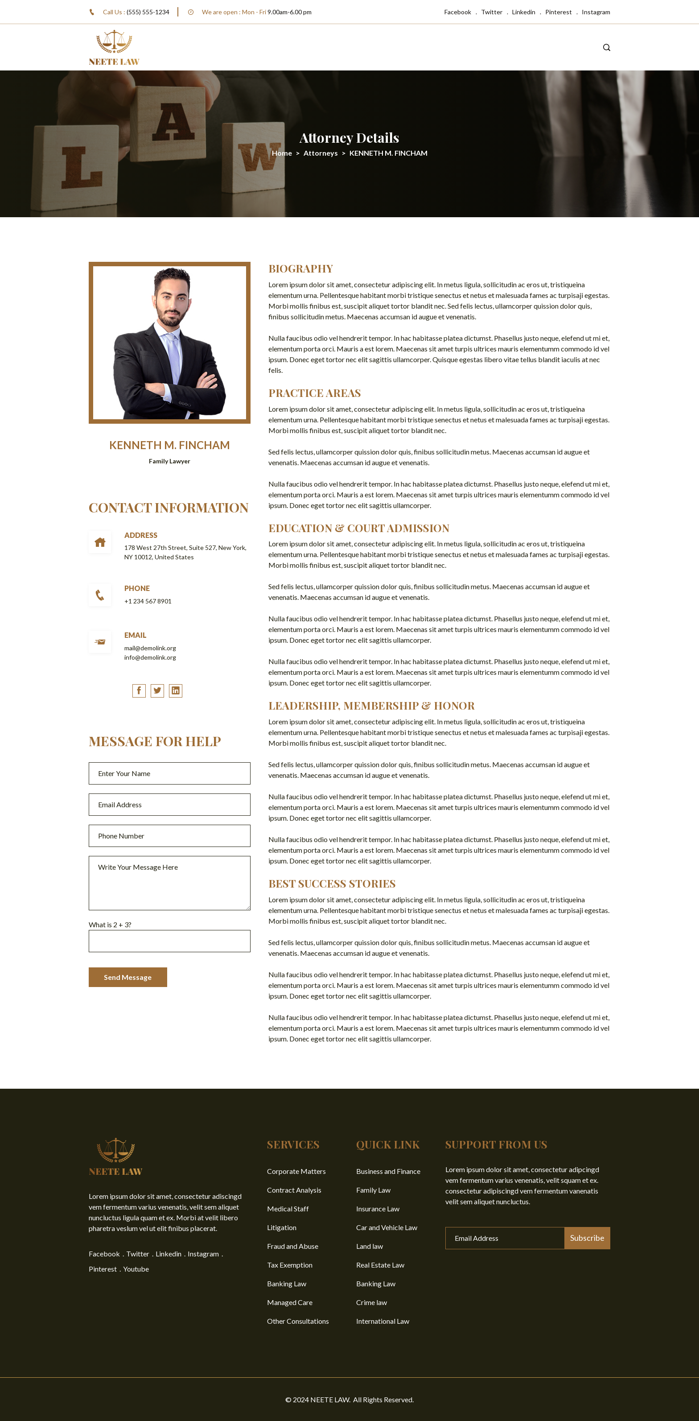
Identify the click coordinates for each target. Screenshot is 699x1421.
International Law (382, 1321)
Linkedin (523, 12)
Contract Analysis (294, 1190)
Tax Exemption (289, 1264)
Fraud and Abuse (292, 1246)
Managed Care (289, 1302)
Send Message (128, 978)
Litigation (281, 1227)
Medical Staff (288, 1208)
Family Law (373, 1190)
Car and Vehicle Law (386, 1227)
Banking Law (286, 1283)
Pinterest (558, 12)
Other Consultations (298, 1321)
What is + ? (110, 925)
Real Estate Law (380, 1264)
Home (282, 153)
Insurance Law (377, 1208)
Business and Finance (388, 1171)
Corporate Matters (296, 1171)
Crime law (371, 1302)
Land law (369, 1246)
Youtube (136, 1268)
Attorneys (321, 153)
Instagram (596, 12)
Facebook (457, 12)
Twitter (491, 12)
